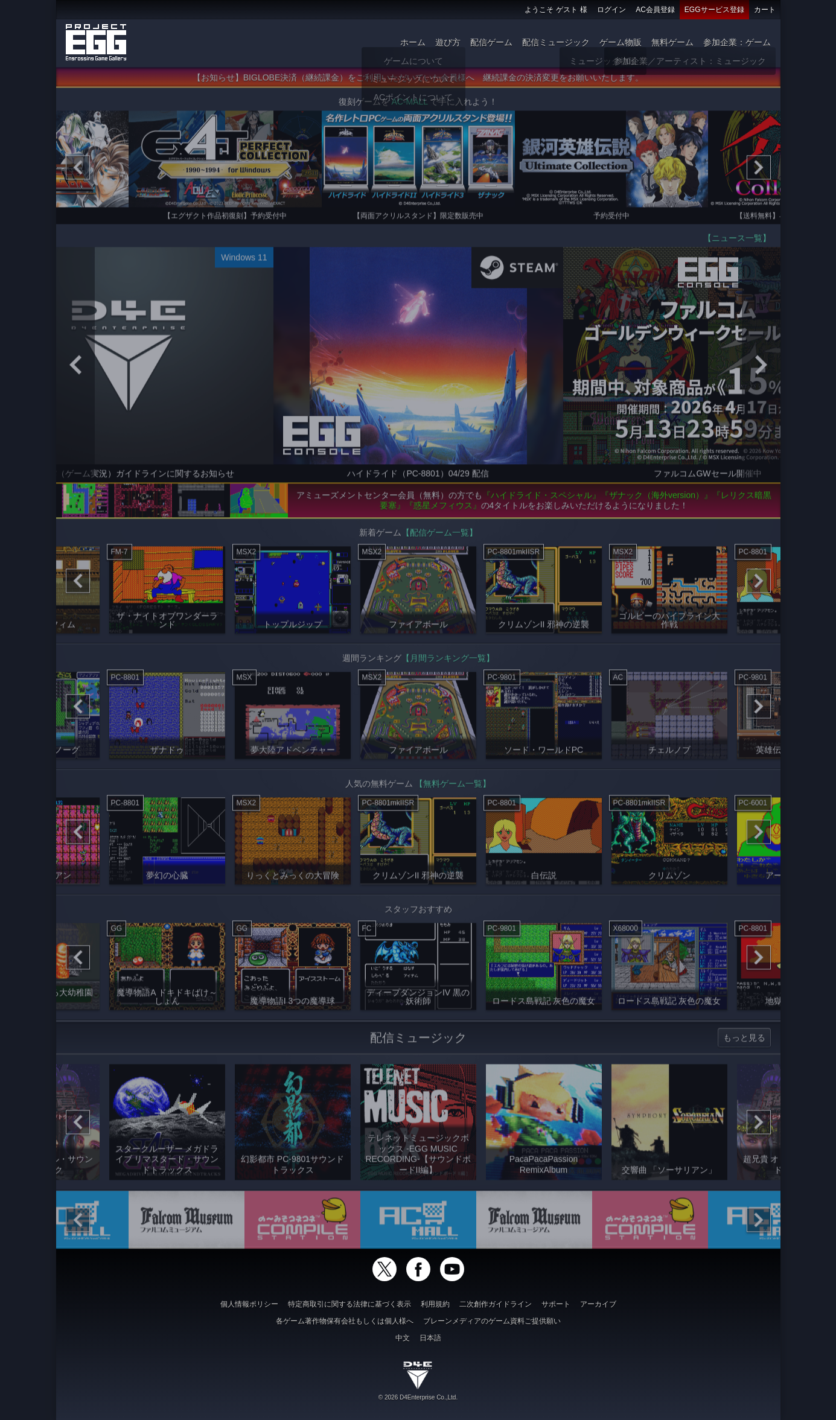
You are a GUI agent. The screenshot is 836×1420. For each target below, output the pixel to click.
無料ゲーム (672, 42)
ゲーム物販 (620, 42)
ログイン (611, 9)
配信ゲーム (491, 42)
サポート (555, 1304)
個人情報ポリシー (249, 1304)
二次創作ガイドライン (495, 1304)
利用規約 (435, 1304)
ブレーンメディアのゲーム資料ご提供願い (492, 1321)
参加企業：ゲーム (737, 42)
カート (765, 9)
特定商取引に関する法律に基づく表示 (349, 1304)
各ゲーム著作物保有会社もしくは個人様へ (344, 1321)
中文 (402, 1338)
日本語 (430, 1338)
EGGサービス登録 (714, 9)
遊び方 (448, 42)
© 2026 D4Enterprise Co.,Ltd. (418, 1397)
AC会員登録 (655, 9)
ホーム (413, 42)
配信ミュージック (556, 42)
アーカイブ (598, 1304)
